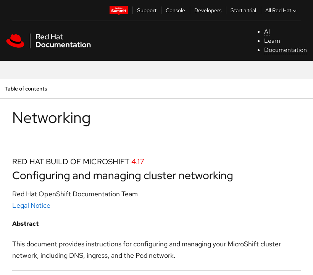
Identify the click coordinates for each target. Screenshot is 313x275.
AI (267, 32)
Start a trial (243, 10)
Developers (207, 10)
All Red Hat (281, 10)
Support (146, 10)
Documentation (285, 50)
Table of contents (25, 88)
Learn (272, 41)
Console (175, 10)
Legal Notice (31, 205)
